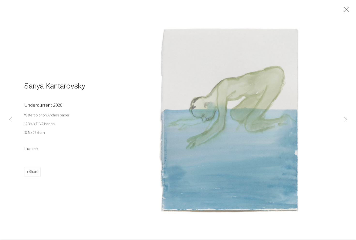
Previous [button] (10, 120)
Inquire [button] (31, 150)
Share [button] (33, 173)
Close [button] (346, 11)
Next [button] (345, 120)
